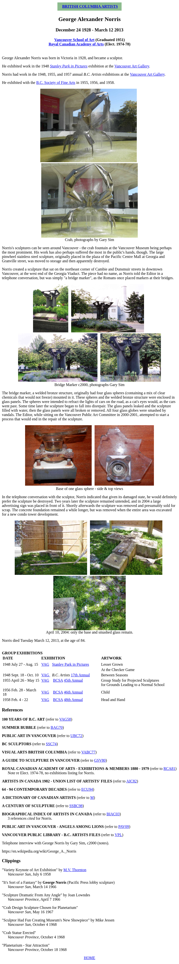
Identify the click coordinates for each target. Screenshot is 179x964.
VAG (45, 664)
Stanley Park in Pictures (70, 664)
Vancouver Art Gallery (131, 66)
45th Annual (73, 680)
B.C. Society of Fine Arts (55, 82)
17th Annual (80, 675)
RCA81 (169, 769)
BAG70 (57, 727)
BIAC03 (113, 814)
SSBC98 (76, 806)
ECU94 (87, 789)
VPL (118, 835)
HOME (89, 958)
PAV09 (123, 827)
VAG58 (65, 719)
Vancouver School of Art (74, 40)
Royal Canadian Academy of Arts (75, 44)
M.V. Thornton (74, 870)
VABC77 (88, 752)
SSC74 (51, 744)
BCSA (58, 680)
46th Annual (73, 692)
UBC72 (76, 736)
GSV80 (100, 760)
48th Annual (73, 700)
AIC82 (131, 781)
